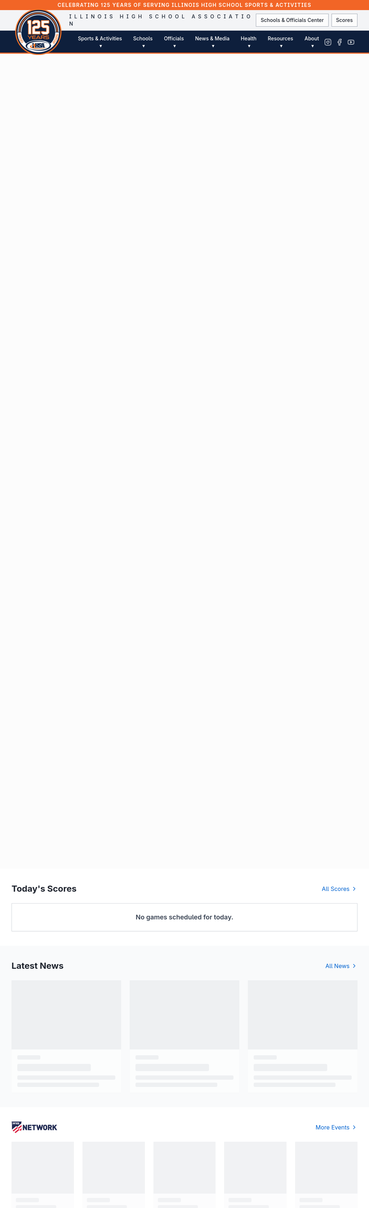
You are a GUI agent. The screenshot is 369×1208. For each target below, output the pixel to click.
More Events (336, 1127)
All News (341, 965)
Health (249, 42)
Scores (344, 20)
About (311, 42)
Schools (142, 42)
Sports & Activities (100, 42)
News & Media (212, 42)
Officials (174, 42)
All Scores (339, 888)
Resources (280, 42)
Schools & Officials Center (292, 20)
